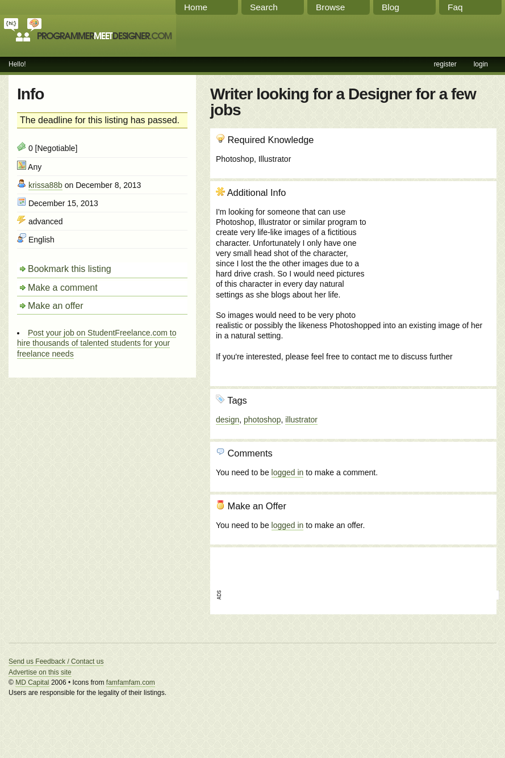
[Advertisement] (429, 248)
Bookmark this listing (69, 269)
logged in (288, 472)
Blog (390, 7)
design (227, 419)
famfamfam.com (130, 682)
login (481, 64)
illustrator (301, 419)
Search (264, 7)
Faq (455, 7)
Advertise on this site (40, 672)
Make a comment (63, 287)
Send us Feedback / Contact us (56, 661)
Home (195, 7)
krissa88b (45, 185)
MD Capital (32, 682)
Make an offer (56, 306)
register (445, 64)
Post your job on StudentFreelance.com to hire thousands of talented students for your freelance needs (96, 343)
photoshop (262, 419)
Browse (330, 7)
